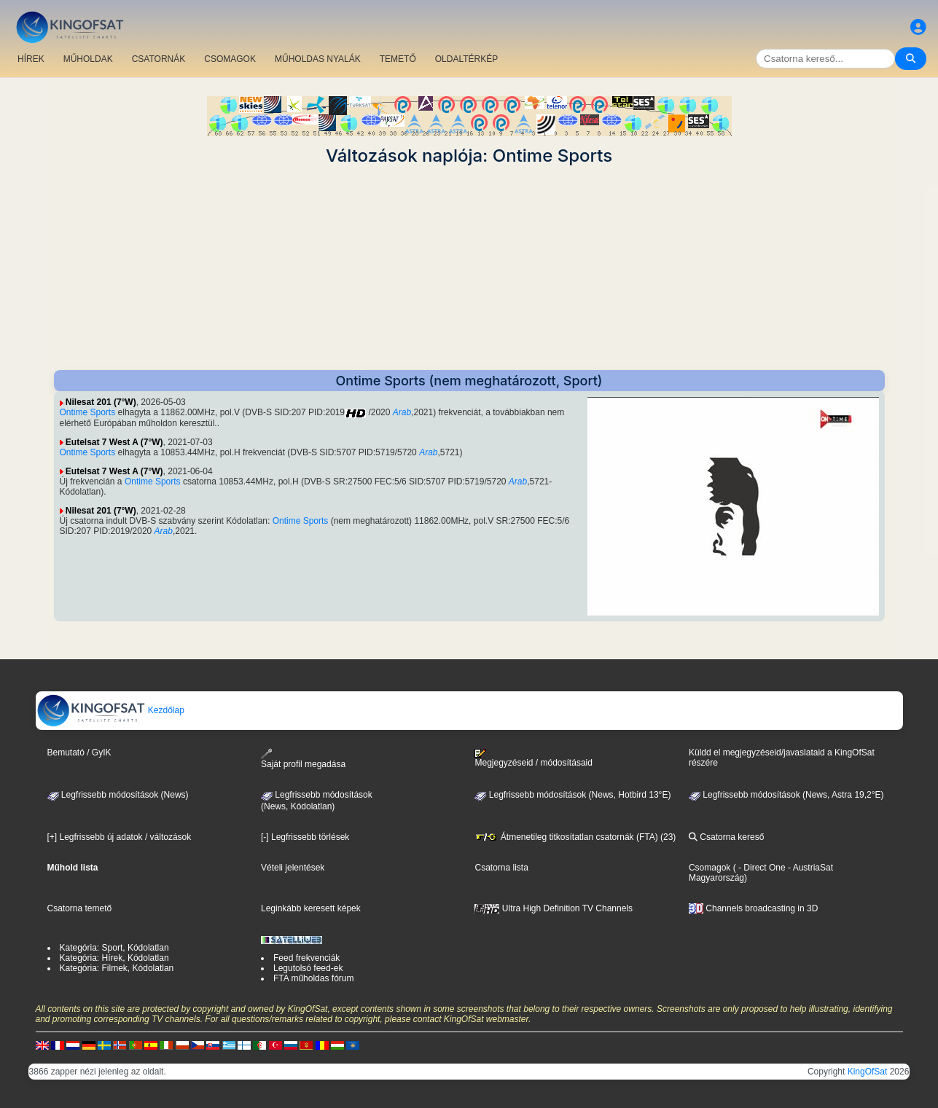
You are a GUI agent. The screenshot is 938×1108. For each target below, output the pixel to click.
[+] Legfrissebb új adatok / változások (119, 837)
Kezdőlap (110, 710)
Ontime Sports (88, 412)
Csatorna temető (79, 908)
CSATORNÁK (159, 59)
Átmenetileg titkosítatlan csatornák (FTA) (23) (575, 837)
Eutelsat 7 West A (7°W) (114, 442)
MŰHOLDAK (88, 59)
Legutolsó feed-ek (308, 968)
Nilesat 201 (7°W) (101, 402)
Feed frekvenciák (306, 958)
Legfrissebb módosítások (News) (118, 795)
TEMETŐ (398, 59)
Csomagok (709, 868)
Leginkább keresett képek (311, 908)
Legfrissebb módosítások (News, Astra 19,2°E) (786, 795)
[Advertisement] (469, 268)
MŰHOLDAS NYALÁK (318, 59)
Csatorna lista (501, 868)
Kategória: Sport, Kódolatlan (114, 948)
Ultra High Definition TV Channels (553, 908)
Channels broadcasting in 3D (753, 908)
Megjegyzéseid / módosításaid (533, 758)
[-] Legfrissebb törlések (305, 837)
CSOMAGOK (230, 59)
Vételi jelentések (292, 868)
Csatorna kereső (726, 837)
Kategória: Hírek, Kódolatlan (114, 958)
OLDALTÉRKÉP (466, 59)
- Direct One (762, 868)
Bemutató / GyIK (79, 752)
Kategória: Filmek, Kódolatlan (117, 968)
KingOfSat (868, 1071)
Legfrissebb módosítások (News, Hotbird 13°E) (572, 795)
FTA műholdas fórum (313, 978)
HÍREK (30, 59)
